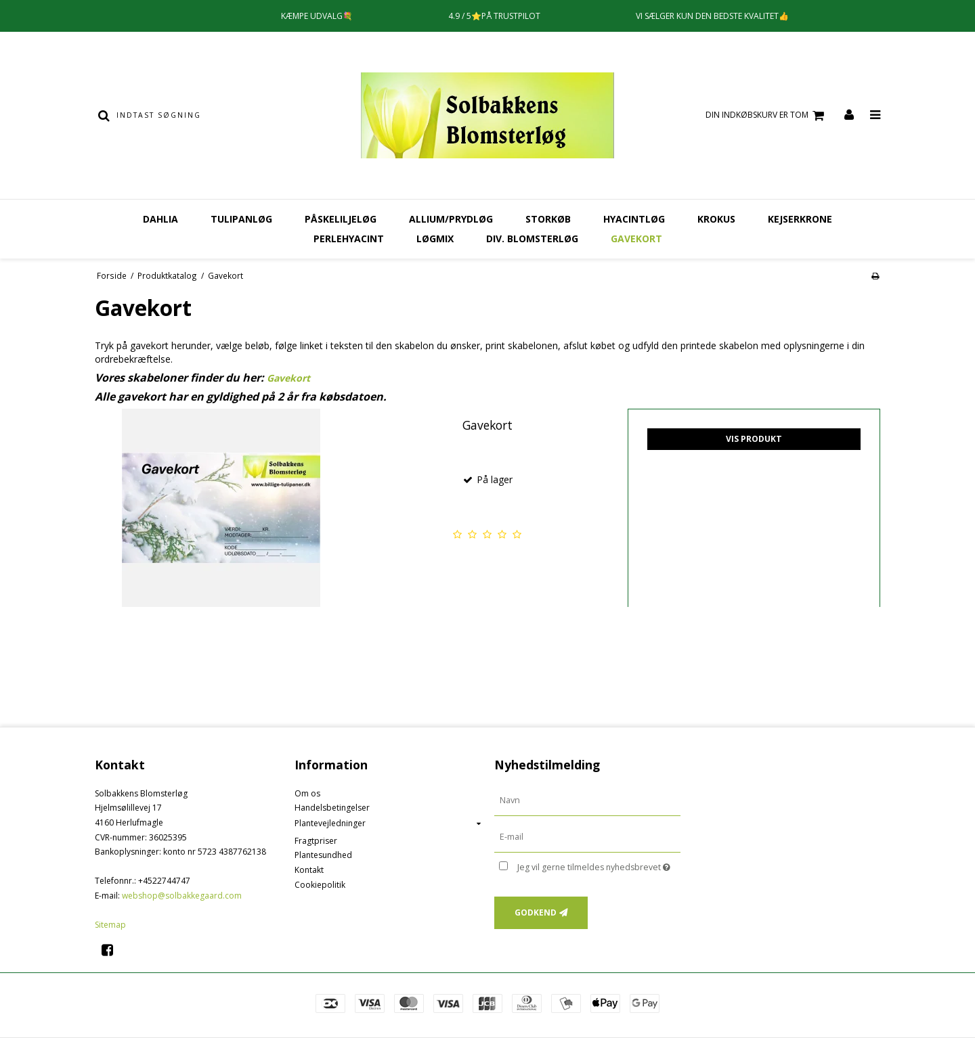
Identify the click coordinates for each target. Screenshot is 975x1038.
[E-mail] (587, 836)
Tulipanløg (241, 218)
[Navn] (587, 800)
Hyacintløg (634, 218)
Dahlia (160, 218)
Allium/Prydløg (451, 218)
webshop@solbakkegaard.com (182, 895)
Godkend (536, 912)
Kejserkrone (800, 218)
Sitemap (110, 924)
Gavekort (636, 238)
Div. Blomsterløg (532, 238)
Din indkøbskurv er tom (767, 115)
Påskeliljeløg (340, 218)
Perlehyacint (348, 238)
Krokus (716, 218)
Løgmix (435, 238)
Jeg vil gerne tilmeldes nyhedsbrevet (598, 865)
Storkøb (548, 218)
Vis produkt (754, 439)
